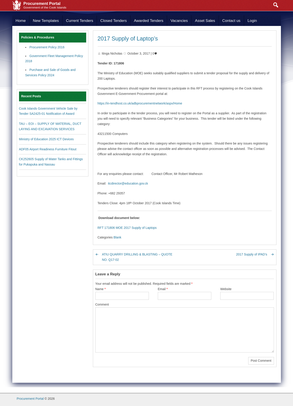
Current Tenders (79, 21)
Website (225, 289)
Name (100, 289)
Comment (102, 304)
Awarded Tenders (148, 21)
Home (21, 21)
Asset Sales (205, 21)
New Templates (46, 21)
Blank (117, 237)
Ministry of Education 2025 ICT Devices (46, 139)
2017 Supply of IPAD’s (251, 254)
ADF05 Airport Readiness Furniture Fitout (48, 149)
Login (252, 21)
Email (163, 289)
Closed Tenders (113, 21)
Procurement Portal (30, 398)
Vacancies (179, 21)
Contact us (231, 21)
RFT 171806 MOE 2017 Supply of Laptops (127, 228)
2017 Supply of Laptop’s (128, 38)
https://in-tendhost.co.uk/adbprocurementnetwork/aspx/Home (140, 103)
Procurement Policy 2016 (47, 47)
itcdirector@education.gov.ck (128, 183)
